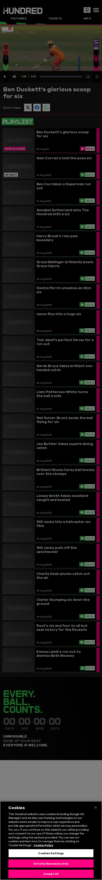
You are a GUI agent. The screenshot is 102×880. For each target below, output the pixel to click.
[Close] (95, 807)
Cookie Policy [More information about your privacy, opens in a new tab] (43, 845)
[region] (51, 840)
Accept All (51, 874)
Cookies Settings (51, 853)
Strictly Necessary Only (51, 863)
